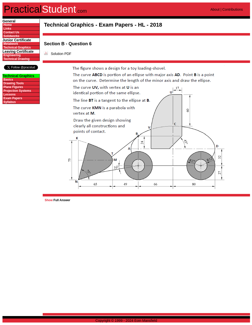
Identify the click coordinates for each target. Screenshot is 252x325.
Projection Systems (17, 91)
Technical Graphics (17, 47)
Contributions (232, 9)
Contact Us (11, 32)
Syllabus (9, 102)
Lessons (9, 94)
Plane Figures (13, 87)
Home (7, 25)
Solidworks (11, 36)
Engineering (12, 55)
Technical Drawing (16, 59)
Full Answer (57, 200)
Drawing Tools (13, 83)
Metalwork (10, 44)
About (214, 9)
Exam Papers (12, 98)
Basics (8, 79)
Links (7, 28)
